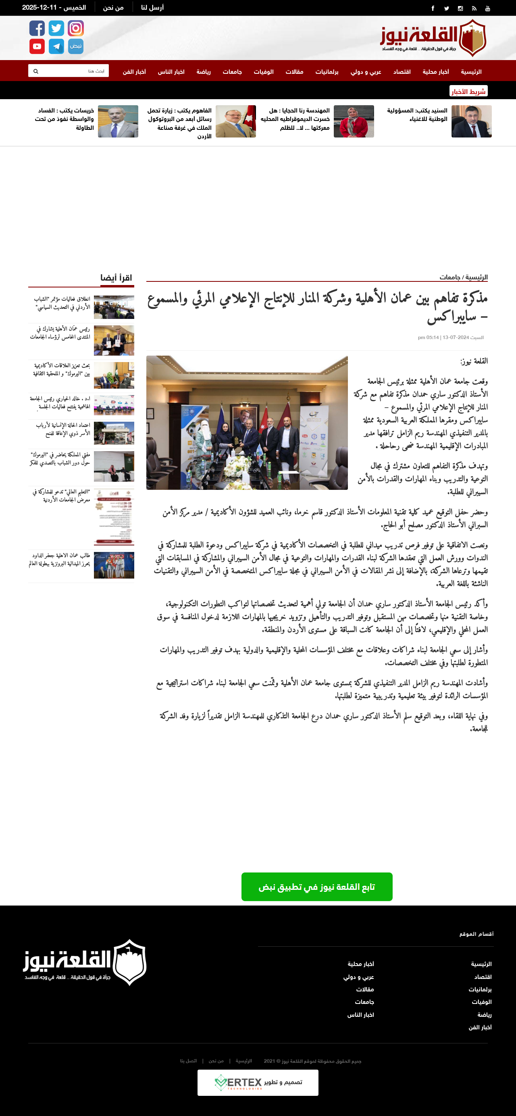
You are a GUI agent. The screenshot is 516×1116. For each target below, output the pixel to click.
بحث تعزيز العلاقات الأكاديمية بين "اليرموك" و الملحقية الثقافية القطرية (61, 374)
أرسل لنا (152, 6)
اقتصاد (402, 70)
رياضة (204, 70)
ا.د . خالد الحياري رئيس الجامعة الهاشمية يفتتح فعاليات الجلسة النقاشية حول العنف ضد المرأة (60, 407)
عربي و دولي (366, 70)
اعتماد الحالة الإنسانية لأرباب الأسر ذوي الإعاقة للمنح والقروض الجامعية (63, 434)
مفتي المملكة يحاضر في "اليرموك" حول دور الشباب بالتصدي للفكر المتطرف (60, 463)
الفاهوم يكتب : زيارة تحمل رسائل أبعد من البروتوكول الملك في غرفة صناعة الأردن (180, 122)
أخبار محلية (436, 70)
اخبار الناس (171, 70)
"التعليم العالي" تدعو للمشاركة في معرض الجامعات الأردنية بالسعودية (61, 500)
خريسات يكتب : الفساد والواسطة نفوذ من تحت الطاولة (64, 118)
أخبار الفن (134, 70)
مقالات (295, 70)
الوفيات (264, 70)
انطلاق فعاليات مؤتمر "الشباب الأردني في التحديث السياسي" (62, 304)
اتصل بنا (188, 1060)
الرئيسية (471, 70)
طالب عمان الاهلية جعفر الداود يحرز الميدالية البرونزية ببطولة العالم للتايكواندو (59, 564)
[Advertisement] (258, 202)
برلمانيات (327, 70)
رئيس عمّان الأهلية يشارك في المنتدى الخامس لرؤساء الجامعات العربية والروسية (60, 337)
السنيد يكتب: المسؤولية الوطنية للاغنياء (417, 113)
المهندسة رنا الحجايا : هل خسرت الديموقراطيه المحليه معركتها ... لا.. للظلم (295, 118)
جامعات (232, 70)
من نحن (113, 6)
